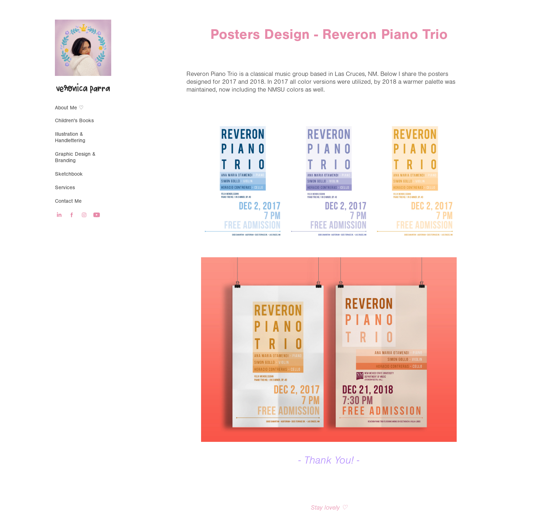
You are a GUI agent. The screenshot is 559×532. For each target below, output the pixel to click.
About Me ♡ (69, 108)
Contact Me (68, 201)
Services (65, 188)
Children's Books (74, 121)
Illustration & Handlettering (70, 137)
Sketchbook (69, 174)
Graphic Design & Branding (75, 157)
